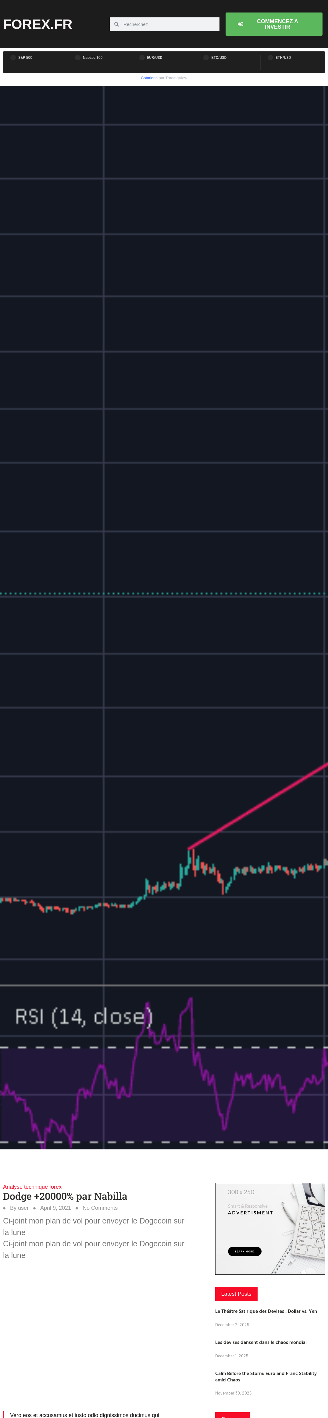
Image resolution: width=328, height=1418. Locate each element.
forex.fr (38, 24)
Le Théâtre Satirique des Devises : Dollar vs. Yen (266, 1311)
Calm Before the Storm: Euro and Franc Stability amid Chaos (266, 1376)
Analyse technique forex (32, 1187)
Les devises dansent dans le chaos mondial (261, 1342)
